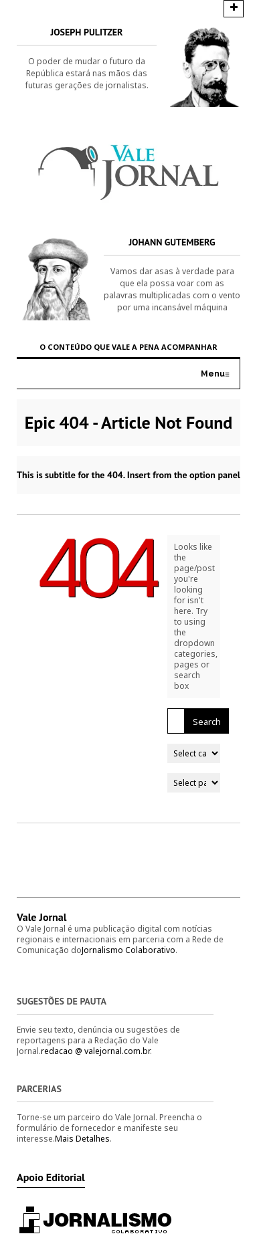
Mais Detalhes (82, 1138)
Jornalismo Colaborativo (128, 950)
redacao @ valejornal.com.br (95, 1051)
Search (207, 722)
